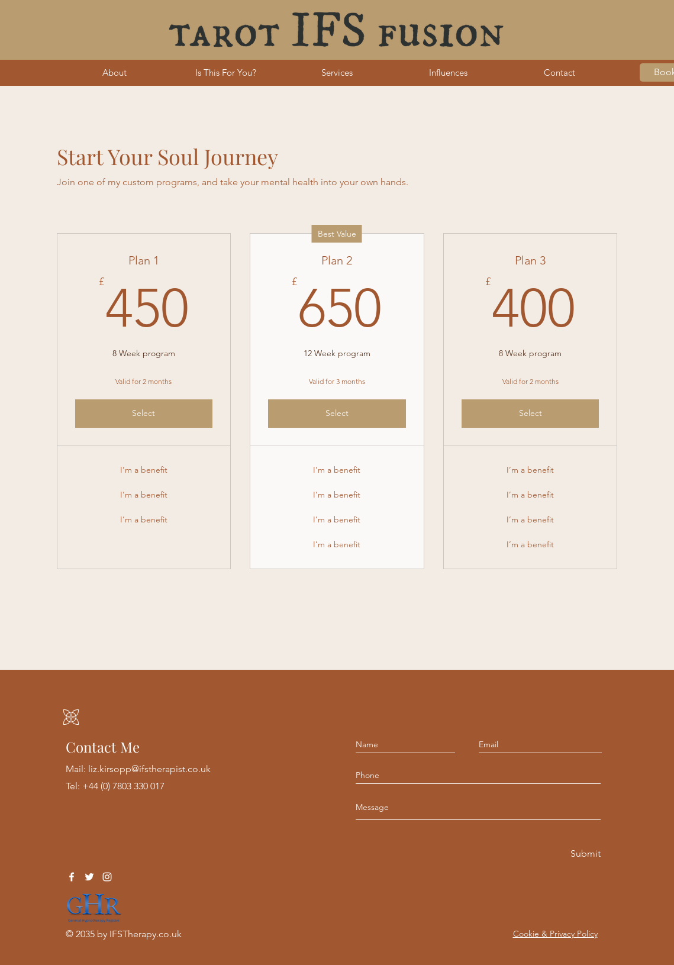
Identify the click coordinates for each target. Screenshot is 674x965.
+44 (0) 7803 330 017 (123, 786)
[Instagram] (107, 877)
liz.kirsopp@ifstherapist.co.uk (149, 768)
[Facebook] (72, 877)
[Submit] (585, 854)
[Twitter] (89, 877)
